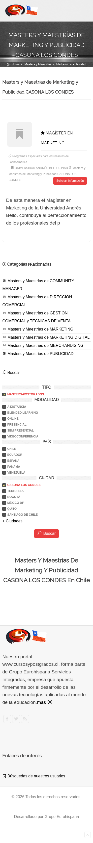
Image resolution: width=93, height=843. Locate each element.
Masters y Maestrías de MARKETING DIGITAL (46, 337)
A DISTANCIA (16, 407)
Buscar (46, 533)
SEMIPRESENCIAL (20, 430)
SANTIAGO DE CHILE (22, 514)
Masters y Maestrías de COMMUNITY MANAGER (38, 285)
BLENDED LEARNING (22, 412)
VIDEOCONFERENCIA (22, 436)
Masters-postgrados (25, 394)
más (44, 702)
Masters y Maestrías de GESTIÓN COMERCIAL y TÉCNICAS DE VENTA (36, 317)
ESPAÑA (13, 460)
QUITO (12, 509)
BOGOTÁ (13, 497)
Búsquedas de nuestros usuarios (33, 776)
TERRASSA (15, 491)
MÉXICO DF (15, 503)
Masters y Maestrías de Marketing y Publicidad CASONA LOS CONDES (46, 174)
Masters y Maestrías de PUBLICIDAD (37, 353)
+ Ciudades (12, 521)
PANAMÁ (13, 466)
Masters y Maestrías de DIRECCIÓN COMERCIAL (37, 301)
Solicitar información (70, 180)
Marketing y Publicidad (71, 64)
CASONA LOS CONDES (23, 485)
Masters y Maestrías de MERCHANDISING (42, 345)
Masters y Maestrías (38, 64)
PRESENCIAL (16, 424)
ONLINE (12, 418)
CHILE (11, 449)
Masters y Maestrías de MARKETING (37, 329)
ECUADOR (14, 455)
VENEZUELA (16, 472)
